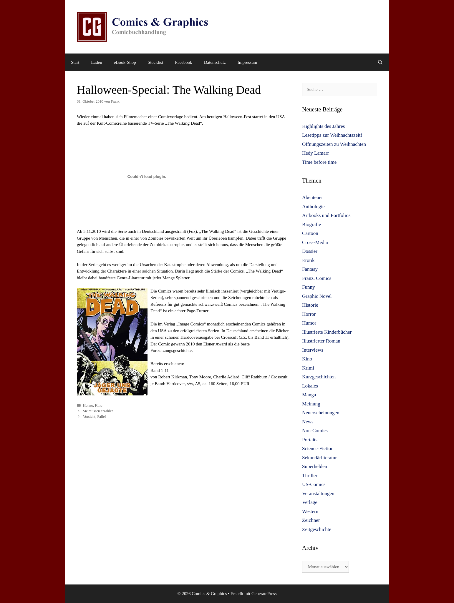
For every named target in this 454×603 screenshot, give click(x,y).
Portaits (309, 439)
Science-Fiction (318, 448)
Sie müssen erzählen (98, 411)
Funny (308, 287)
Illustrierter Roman (321, 341)
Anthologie (313, 206)
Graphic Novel (317, 296)
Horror (88, 405)
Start (75, 62)
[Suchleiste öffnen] (380, 62)
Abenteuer (312, 197)
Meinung (311, 404)
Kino (98, 405)
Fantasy (310, 269)
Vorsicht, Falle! (94, 417)
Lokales (310, 386)
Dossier (309, 251)
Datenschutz (215, 62)
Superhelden (314, 466)
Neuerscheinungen (320, 412)
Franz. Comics (316, 278)
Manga (309, 394)
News (308, 422)
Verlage (309, 502)
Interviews (312, 350)
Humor (309, 323)
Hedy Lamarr (315, 153)
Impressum (247, 62)
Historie (310, 305)
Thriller (309, 475)
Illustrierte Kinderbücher (327, 332)
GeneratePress (264, 593)
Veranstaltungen (318, 493)
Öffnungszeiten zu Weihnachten (334, 144)
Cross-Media (315, 242)
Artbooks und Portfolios (326, 215)
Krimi (308, 368)
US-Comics (313, 484)
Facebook (183, 62)
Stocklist (155, 62)
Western (310, 511)
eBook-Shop (125, 62)
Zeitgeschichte (316, 529)
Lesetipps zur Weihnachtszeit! (332, 135)
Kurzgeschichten (319, 377)
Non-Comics (315, 430)
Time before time (319, 162)
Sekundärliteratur (319, 457)
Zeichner (311, 520)
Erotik (308, 260)
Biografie (311, 224)
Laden (96, 62)
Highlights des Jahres (323, 126)
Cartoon (310, 233)
